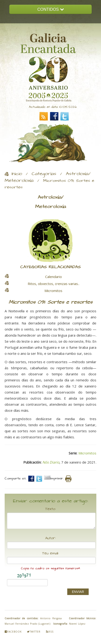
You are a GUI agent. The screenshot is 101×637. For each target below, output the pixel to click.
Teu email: (50, 553)
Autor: (50, 538)
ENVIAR (78, 592)
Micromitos (87, 453)
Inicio (17, 173)
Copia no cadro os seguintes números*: (50, 568)
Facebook (13, 631)
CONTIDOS (50, 9)
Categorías (44, 173)
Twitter (33, 631)
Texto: (50, 509)
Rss (50, 631)
